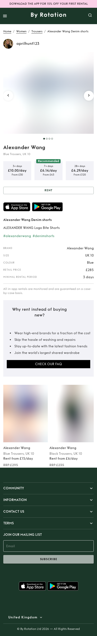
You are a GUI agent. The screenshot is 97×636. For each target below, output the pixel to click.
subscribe (48, 559)
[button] (48, 488)
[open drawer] (5, 16)
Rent (48, 190)
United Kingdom (22, 617)
